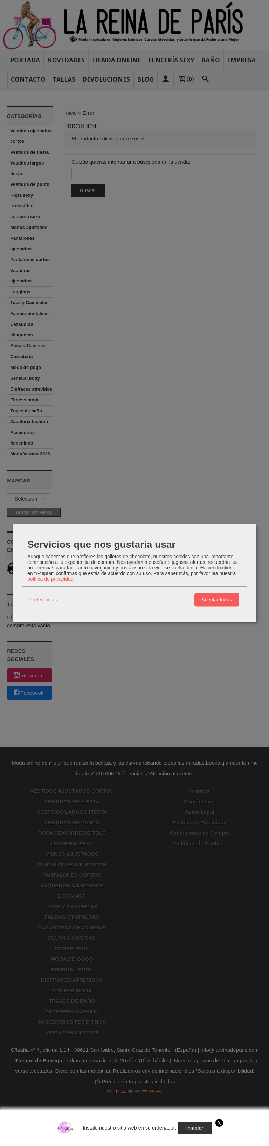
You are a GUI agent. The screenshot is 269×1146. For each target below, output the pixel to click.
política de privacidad (50, 578)
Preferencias (43, 599)
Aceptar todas (217, 599)
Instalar (195, 1128)
